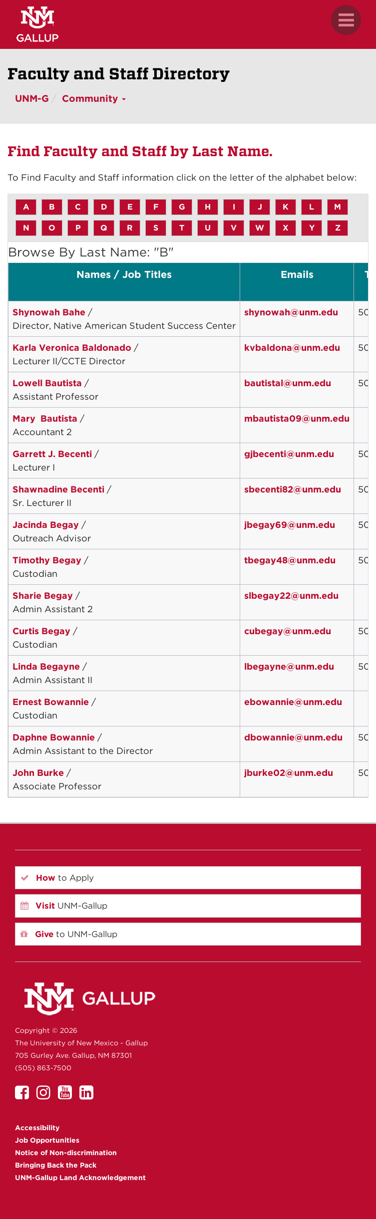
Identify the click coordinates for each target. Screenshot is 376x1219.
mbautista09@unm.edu (297, 418)
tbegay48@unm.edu (290, 560)
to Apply (57, 878)
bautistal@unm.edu (287, 383)
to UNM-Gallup (68, 934)
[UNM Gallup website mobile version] (188, 24)
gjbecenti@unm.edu (289, 454)
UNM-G (32, 98)
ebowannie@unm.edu (293, 702)
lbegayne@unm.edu (289, 666)
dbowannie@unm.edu (293, 737)
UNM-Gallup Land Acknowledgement (80, 1178)
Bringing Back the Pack (55, 1165)
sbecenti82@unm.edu (292, 489)
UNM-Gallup (63, 906)
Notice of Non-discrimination (66, 1153)
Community (94, 98)
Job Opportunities (47, 1140)
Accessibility (37, 1128)
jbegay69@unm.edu (289, 524)
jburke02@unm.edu (288, 772)
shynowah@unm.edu (291, 312)
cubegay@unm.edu (287, 631)
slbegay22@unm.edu (291, 595)
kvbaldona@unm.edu (292, 347)
